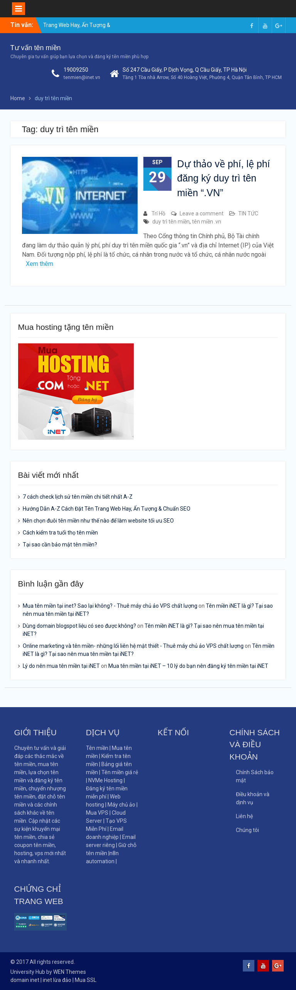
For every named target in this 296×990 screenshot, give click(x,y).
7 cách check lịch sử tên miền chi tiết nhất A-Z (78, 497)
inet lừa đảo (57, 980)
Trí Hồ (158, 213)
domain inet (24, 980)
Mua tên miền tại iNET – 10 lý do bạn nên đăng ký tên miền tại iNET (188, 666)
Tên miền (97, 748)
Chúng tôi (247, 830)
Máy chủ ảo (122, 805)
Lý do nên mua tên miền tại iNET (61, 666)
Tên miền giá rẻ (119, 772)
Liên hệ (244, 816)
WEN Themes (69, 972)
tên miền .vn (206, 222)
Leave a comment (202, 213)
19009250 (76, 70)
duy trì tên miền (171, 222)
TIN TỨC (248, 213)
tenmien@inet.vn (82, 77)
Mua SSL (85, 980)
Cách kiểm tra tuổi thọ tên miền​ (60, 532)
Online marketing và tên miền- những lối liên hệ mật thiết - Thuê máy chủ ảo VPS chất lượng (133, 646)
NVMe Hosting (105, 780)
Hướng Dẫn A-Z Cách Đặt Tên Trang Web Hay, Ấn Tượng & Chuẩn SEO (106, 509)
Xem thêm (39, 263)
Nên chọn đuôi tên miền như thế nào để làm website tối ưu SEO (98, 521)
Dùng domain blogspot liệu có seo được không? (79, 626)
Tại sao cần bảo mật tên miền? (60, 544)
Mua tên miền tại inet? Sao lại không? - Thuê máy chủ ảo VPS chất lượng (110, 606)
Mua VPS (97, 813)
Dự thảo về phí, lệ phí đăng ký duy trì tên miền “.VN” (223, 178)
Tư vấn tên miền (35, 48)
